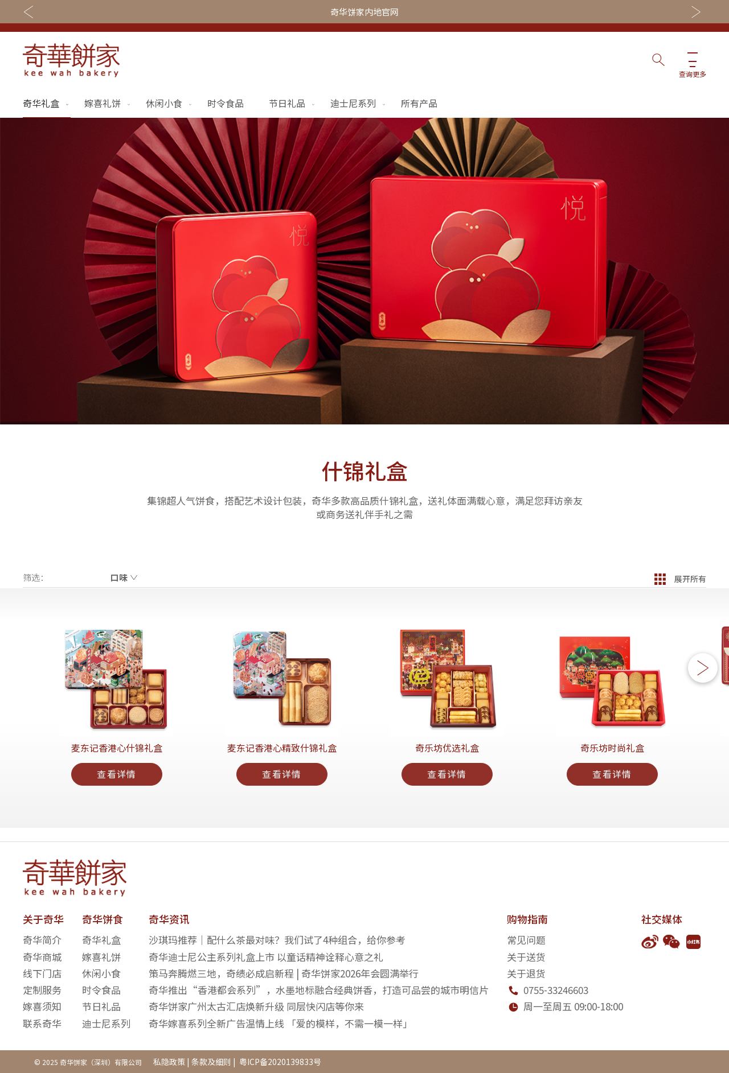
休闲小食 (170, 103)
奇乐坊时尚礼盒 (612, 759)
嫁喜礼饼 (108, 103)
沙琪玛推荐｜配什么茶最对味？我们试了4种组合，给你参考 (277, 939)
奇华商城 (42, 957)
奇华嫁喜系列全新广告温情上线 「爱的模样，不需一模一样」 (280, 1023)
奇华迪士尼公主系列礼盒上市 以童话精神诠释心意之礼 (266, 957)
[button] (703, 675)
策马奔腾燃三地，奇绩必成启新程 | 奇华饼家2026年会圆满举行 (284, 973)
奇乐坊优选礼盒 (447, 759)
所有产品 (419, 103)
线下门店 (42, 973)
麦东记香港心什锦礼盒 (116, 759)
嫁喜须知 (42, 1007)
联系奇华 (42, 1023)
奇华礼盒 (47, 103)
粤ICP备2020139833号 (279, 1061)
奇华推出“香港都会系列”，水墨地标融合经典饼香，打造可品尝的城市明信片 (319, 990)
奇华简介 (42, 939)
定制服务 (42, 990)
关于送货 (526, 957)
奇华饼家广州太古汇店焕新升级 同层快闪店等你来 (256, 1007)
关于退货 (526, 973)
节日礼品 (293, 103)
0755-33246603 (555, 990)
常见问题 (526, 939)
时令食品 (225, 103)
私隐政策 (169, 1061)
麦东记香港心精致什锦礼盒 (282, 759)
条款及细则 (211, 1061)
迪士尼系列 (358, 103)
